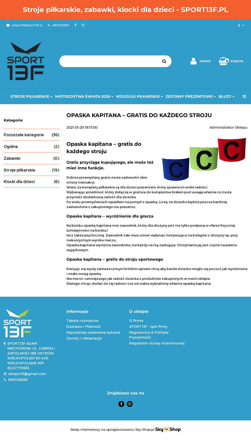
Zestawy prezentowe (191, 96)
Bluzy (227, 96)
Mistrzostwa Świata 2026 (84, 96)
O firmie (136, 320)
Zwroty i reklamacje (84, 338)
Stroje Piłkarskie (31, 96)
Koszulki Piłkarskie (139, 96)
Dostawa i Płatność (83, 326)
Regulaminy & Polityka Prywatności (149, 334)
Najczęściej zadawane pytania (93, 332)
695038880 (18, 380)
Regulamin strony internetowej (157, 343)
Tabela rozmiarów (82, 320)
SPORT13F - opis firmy (148, 326)
